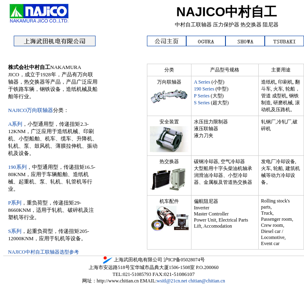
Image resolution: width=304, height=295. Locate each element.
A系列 (15, 124)
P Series (202, 96)
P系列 (14, 203)
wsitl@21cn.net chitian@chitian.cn (191, 281)
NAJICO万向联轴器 (30, 110)
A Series (202, 82)
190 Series (204, 89)
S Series (202, 103)
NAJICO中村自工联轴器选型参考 (43, 252)
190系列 (17, 167)
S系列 (14, 231)
